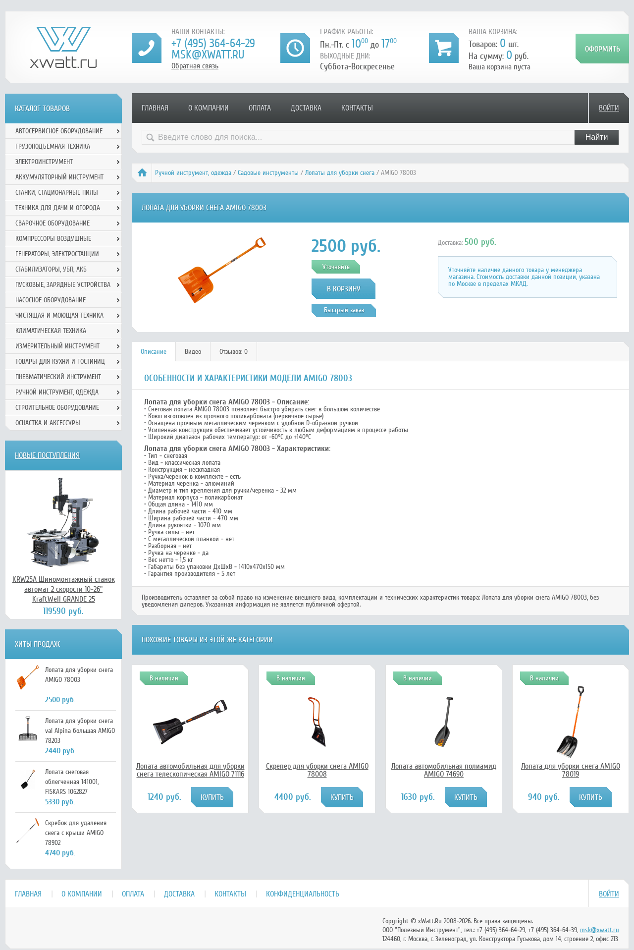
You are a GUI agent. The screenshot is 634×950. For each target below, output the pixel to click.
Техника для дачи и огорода (57, 208)
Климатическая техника (50, 331)
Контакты (357, 108)
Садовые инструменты (268, 172)
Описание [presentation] (153, 351)
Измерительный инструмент (57, 346)
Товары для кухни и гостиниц (60, 361)
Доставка (306, 108)
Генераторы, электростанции (57, 254)
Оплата (260, 108)
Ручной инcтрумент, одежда (193, 172)
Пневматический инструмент (58, 377)
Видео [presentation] (193, 351)
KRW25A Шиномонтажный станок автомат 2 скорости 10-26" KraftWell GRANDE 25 (63, 589)
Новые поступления (47, 455)
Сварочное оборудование (52, 223)
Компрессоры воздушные (53, 238)
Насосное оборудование (50, 300)
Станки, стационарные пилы (56, 192)
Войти (609, 108)
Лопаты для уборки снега (339, 172)
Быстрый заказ (344, 310)
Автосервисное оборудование (59, 131)
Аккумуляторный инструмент (59, 177)
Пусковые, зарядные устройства (62, 284)
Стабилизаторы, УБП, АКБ (51, 269)
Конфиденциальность (302, 894)
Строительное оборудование (57, 407)
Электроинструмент (44, 162)
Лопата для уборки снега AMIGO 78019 (570, 770)
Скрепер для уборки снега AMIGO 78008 (317, 770)
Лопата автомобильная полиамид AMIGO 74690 (443, 770)
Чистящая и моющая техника (59, 315)
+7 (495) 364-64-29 (213, 43)
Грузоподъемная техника (52, 146)
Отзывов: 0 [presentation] (233, 351)
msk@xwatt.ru (207, 55)
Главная (155, 108)
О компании (208, 108)
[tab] (154, 351)
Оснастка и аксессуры (47, 423)
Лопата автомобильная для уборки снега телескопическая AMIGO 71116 (190, 770)
